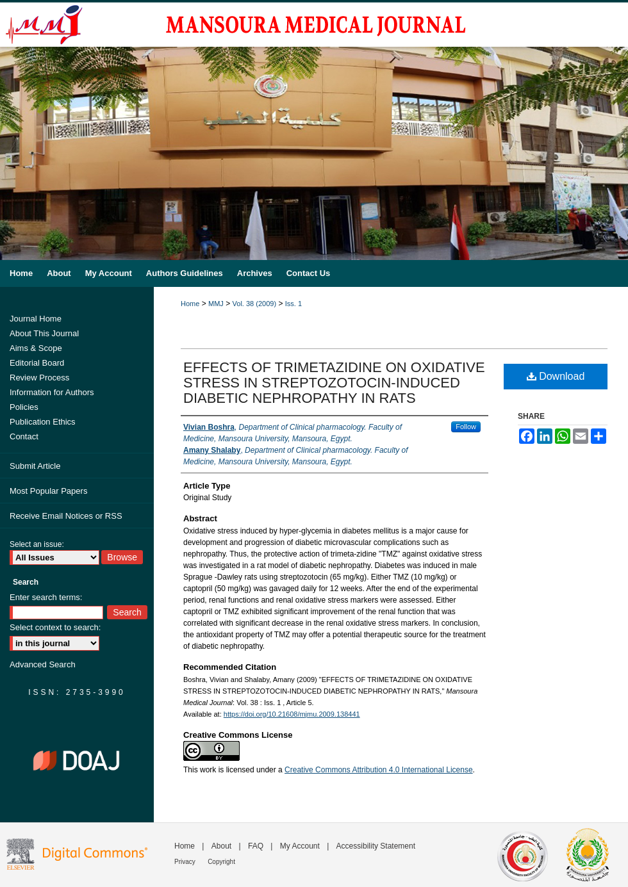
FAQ (255, 846)
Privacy (184, 861)
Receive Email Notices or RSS (66, 516)
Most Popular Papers (48, 491)
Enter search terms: (46, 597)
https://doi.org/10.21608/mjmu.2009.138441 (292, 714)
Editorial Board (37, 363)
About (221, 846)
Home (190, 303)
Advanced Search (43, 664)
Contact (24, 436)
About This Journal (44, 333)
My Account (300, 846)
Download (556, 376)
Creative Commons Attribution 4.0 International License (379, 769)
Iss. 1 (293, 303)
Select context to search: (55, 627)
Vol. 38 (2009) (255, 303)
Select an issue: (37, 544)
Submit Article (35, 466)
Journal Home (36, 318)
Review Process (39, 377)
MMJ (216, 303)
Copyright (221, 861)
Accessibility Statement (375, 846)
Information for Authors (52, 392)
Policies (24, 407)
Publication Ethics (43, 422)
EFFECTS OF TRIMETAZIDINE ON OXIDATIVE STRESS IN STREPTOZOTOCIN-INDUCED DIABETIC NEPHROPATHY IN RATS (334, 382)
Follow (466, 426)
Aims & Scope (36, 348)
